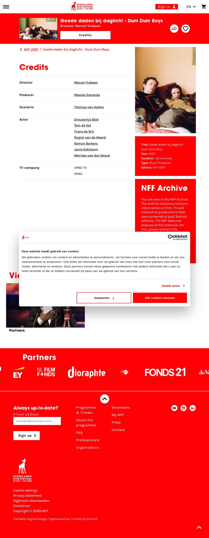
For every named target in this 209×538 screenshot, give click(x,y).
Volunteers (121, 407)
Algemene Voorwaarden (31, 501)
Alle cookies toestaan (160, 297)
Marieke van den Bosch (92, 155)
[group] (45, 309)
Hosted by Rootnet (85, 519)
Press (116, 422)
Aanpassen (104, 297)
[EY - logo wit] (23, 372)
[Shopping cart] (203, 6)
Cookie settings (25, 490)
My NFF (118, 415)
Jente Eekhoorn (86, 149)
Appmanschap (60, 519)
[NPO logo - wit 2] (130, 372)
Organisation (87, 447)
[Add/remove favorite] (185, 28)
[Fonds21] (170, 372)
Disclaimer (21, 506)
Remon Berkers (86, 143)
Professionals (87, 440)
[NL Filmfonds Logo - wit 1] (51, 372)
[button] (200, 527)
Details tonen (171, 285)
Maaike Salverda (87, 95)
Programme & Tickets (86, 410)
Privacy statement (27, 495)
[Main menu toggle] (6, 6)
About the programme (86, 422)
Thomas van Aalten (89, 107)
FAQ (79, 433)
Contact (118, 430)
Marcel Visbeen (86, 82)
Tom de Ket (82, 125)
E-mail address (37, 418)
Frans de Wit (84, 131)
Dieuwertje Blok (86, 119)
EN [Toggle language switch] (191, 7)
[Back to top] (104, 398)
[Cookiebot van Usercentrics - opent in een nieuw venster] (170, 237)
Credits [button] (85, 35)
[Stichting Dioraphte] (91, 372)
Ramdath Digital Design (30, 519)
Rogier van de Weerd (90, 137)
